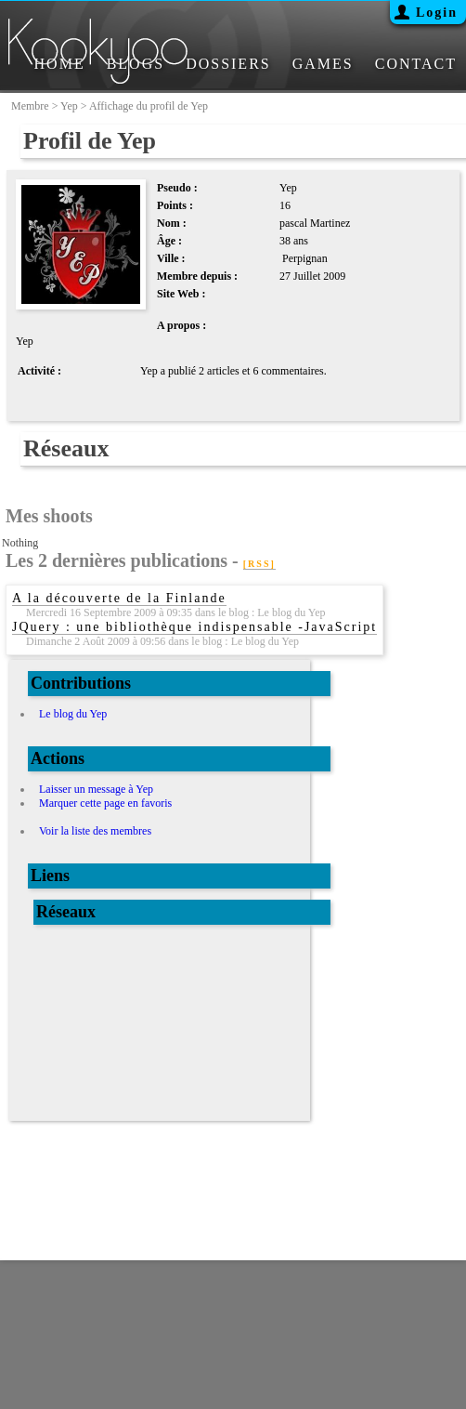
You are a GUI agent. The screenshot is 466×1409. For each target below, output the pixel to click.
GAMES (323, 64)
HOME (59, 64)
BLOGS (135, 64)
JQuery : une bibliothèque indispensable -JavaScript (194, 627)
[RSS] (259, 564)
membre (30, 105)
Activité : (39, 370)
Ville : (171, 258)
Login (437, 13)
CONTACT (416, 64)
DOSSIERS (228, 64)
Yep (69, 105)
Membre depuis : (197, 276)
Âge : (169, 240)
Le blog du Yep (73, 713)
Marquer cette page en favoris (105, 803)
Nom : (172, 223)
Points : (175, 205)
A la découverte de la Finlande (119, 598)
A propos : (181, 325)
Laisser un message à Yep (96, 789)
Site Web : (181, 293)
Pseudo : (177, 187)
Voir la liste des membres (95, 830)
